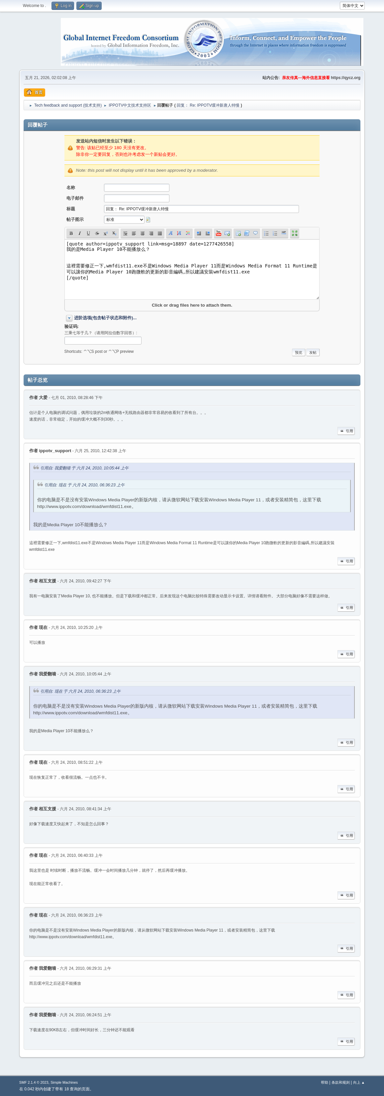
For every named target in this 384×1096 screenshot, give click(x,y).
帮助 (324, 1082)
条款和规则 (341, 1082)
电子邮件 (75, 198)
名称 (70, 187)
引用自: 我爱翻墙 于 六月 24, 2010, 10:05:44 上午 (84, 468)
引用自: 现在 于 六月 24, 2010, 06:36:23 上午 (84, 485)
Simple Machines (64, 1082)
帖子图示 (75, 219)
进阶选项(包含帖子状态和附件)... (105, 317)
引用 (346, 431)
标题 (70, 208)
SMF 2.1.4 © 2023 (33, 1082)
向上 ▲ (359, 1082)
